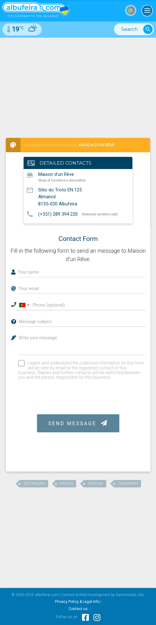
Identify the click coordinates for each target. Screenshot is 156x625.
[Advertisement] (78, 84)
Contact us (78, 609)
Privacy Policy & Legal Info (77, 601)
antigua (95, 484)
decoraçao (34, 484)
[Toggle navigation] (147, 10)
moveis (66, 484)
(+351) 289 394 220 (58, 214)
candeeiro (128, 484)
